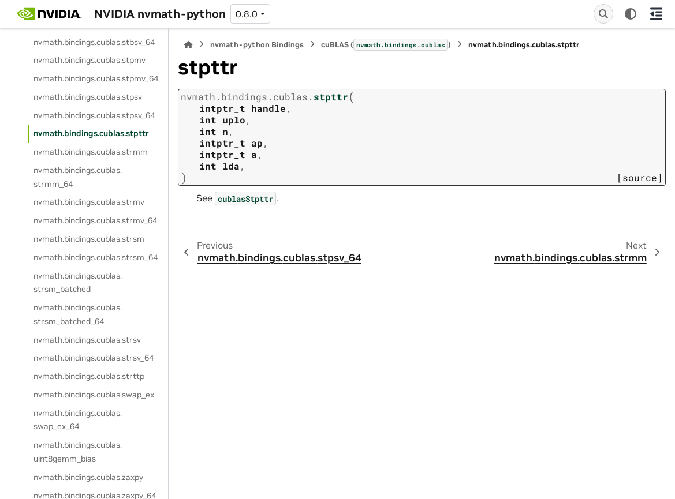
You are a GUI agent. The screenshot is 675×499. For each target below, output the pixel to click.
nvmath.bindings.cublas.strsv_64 (93, 357)
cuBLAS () (386, 44)
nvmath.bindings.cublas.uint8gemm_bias (77, 452)
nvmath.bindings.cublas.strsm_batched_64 (77, 314)
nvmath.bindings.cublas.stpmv (89, 60)
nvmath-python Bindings (257, 45)
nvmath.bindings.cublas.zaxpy (88, 477)
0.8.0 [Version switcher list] (247, 14)
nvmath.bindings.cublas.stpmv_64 (95, 78)
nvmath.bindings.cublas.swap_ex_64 (77, 420)
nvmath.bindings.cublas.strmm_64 (77, 177)
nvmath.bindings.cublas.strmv (88, 202)
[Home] (188, 45)
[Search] (603, 14)
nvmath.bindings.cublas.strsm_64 (95, 257)
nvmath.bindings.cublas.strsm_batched (77, 283)
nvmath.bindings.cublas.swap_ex (93, 394)
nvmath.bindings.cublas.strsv (87, 340)
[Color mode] (630, 14)
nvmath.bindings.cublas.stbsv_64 (94, 42)
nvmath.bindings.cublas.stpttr (91, 133)
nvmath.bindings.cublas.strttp (88, 376)
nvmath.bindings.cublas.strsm (88, 239)
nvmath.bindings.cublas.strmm (90, 152)
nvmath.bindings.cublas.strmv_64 (95, 220)
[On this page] (656, 14)
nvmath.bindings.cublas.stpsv (87, 97)
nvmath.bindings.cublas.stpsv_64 (94, 115)
